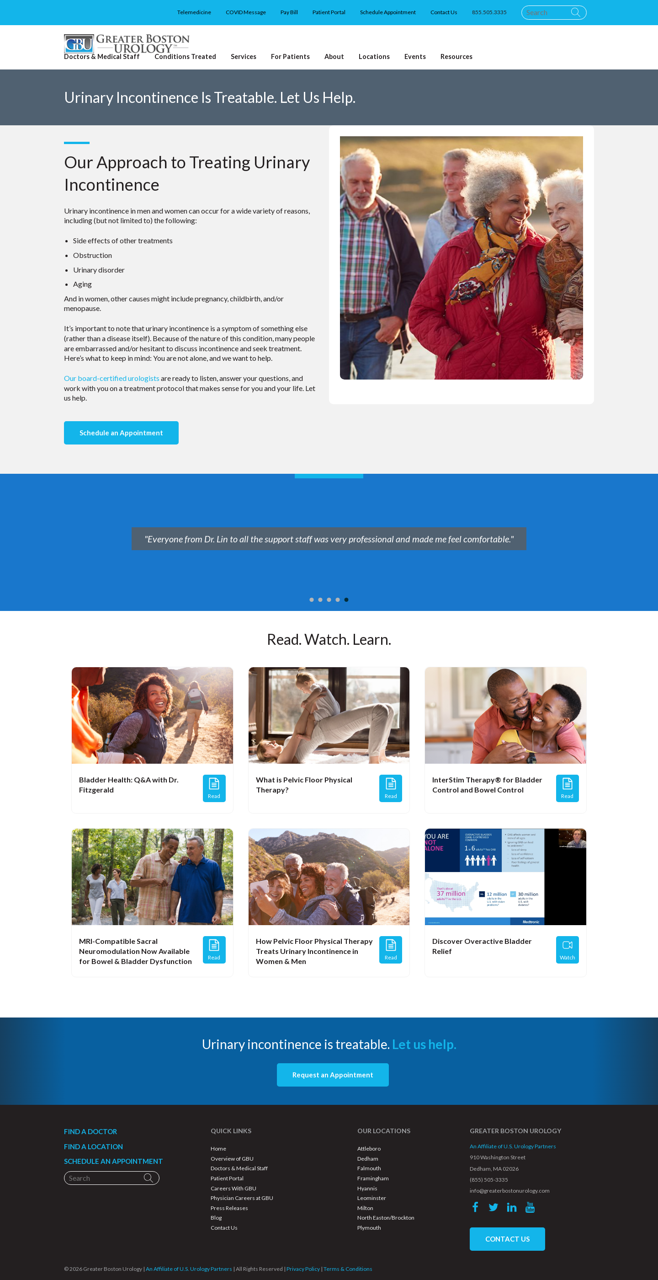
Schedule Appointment (388, 12)
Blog (216, 1217)
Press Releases (229, 1208)
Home (218, 1148)
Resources (456, 57)
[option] (329, 542)
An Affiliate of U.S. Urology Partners (513, 1146)
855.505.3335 (489, 12)
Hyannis (367, 1188)
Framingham (373, 1178)
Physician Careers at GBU (242, 1197)
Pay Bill (289, 12)
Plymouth (369, 1227)
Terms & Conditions (348, 1268)
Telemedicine (194, 12)
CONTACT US (507, 1239)
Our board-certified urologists (111, 378)
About (334, 57)
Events (415, 57)
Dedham (367, 1158)
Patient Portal (329, 12)
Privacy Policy (303, 1268)
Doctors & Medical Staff (239, 1168)
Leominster (371, 1197)
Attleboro (369, 1148)
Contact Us (443, 12)
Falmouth (369, 1168)
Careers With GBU (233, 1188)
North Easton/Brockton (385, 1217)
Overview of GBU (232, 1158)
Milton (365, 1208)
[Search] (554, 12)
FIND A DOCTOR (90, 1131)
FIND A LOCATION (93, 1146)
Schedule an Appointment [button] (121, 432)
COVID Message (246, 12)
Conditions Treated (185, 57)
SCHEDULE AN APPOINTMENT (113, 1161)
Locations (374, 57)
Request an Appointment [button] (332, 1075)
